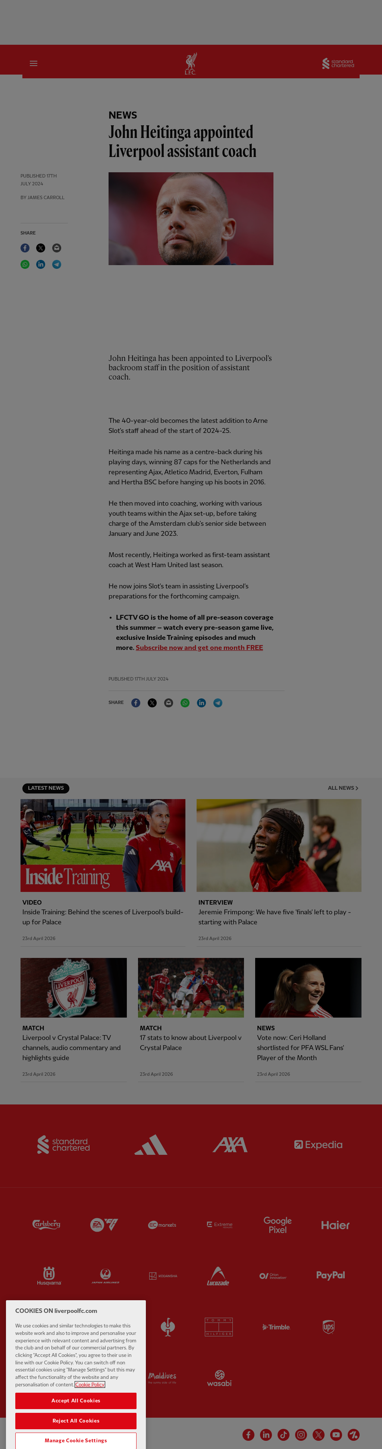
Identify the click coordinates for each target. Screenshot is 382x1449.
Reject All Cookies (76, 1437)
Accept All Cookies (75, 1417)
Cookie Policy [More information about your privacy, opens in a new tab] (89, 1401)
